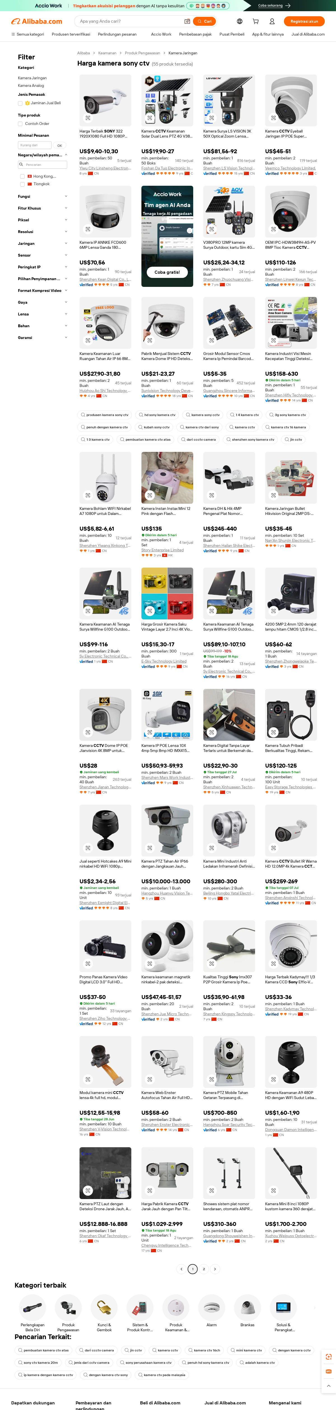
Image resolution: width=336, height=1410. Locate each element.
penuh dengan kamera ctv (104, 427)
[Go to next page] (215, 1269)
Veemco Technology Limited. (290, 168)
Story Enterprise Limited (162, 550)
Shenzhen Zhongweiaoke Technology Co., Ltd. (291, 661)
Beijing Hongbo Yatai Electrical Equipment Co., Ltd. (229, 893)
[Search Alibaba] (129, 21)
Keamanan (107, 53)
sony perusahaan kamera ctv (145, 1362)
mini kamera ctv (246, 1350)
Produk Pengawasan (142, 53)
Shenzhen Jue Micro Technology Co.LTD (167, 1014)
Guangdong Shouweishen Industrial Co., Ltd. (229, 1236)
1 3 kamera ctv (95, 439)
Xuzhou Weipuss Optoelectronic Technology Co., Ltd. (291, 1236)
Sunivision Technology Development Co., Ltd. (167, 390)
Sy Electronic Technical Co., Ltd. (105, 656)
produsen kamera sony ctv (104, 415)
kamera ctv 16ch (204, 1350)
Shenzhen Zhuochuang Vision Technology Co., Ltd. (229, 279)
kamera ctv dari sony (199, 427)
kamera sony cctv (203, 415)
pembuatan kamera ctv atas (145, 439)
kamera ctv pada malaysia (161, 1375)
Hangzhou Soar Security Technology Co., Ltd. (229, 1124)
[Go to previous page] (181, 1269)
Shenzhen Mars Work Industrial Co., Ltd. (167, 777)
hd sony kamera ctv (157, 415)
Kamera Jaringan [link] (183, 53)
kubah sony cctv (153, 427)
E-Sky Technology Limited (163, 661)
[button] (187, 21)
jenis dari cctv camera (89, 1362)
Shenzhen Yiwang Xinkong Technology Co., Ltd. (105, 545)
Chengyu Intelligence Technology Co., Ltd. (167, 1245)
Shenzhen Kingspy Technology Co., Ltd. (229, 1014)
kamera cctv (242, 427)
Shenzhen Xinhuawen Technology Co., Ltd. (229, 787)
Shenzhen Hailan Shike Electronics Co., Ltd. (229, 545)
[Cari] (204, 21)
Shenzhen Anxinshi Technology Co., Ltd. (291, 897)
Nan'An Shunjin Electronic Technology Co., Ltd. (291, 540)
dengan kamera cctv (291, 1350)
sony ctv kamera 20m (38, 1362)
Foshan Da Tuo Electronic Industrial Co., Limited (167, 168)
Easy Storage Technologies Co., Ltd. (291, 787)
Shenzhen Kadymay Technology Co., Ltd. (291, 1009)
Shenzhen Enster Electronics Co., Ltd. (167, 1124)
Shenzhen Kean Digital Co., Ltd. (105, 279)
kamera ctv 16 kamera (285, 427)
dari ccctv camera (198, 439)
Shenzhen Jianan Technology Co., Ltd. (105, 787)
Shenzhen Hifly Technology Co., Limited (291, 395)
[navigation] (43, 661)
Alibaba (83, 53)
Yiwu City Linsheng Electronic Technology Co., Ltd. (105, 168)
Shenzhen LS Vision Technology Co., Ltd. (229, 168)
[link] (328, 1356)
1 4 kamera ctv (244, 415)
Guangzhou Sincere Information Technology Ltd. (229, 390)
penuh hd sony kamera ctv (205, 1362)
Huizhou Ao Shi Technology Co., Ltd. (105, 390)
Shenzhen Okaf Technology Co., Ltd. (105, 1236)
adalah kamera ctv (257, 1362)
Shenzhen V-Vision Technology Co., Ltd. (105, 1129)
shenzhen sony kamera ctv (250, 439)
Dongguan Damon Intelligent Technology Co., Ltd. (291, 1129)
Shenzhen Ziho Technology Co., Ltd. (105, 1018)
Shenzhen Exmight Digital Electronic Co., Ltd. (105, 902)
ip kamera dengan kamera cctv (45, 1375)
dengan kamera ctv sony (105, 1375)
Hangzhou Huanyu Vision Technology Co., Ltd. (167, 893)
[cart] (257, 22)
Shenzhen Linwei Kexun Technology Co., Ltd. (291, 279)
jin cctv (293, 439)
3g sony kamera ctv (287, 415)
